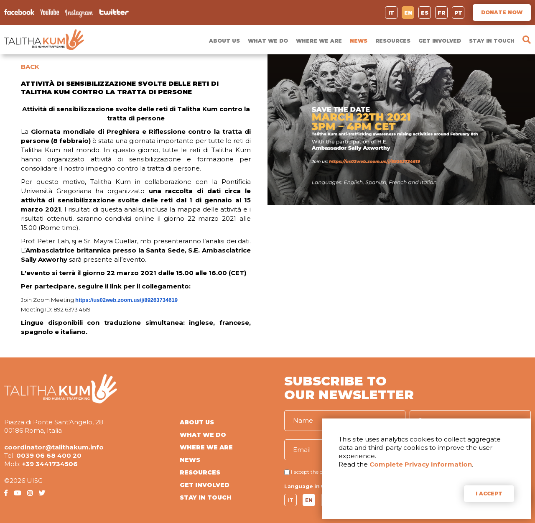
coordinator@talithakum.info (54, 447)
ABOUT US (224, 41)
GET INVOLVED (439, 41)
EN (408, 13)
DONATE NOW (501, 12)
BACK (30, 67)
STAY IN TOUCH (492, 41)
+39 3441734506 (50, 464)
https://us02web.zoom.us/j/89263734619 (126, 300)
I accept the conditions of (320, 472)
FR (441, 13)
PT (458, 13)
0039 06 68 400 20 (49, 455)
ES (424, 13)
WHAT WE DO (268, 41)
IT (391, 13)
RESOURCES (392, 41)
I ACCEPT (489, 493)
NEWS (358, 41)
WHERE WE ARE (319, 41)
